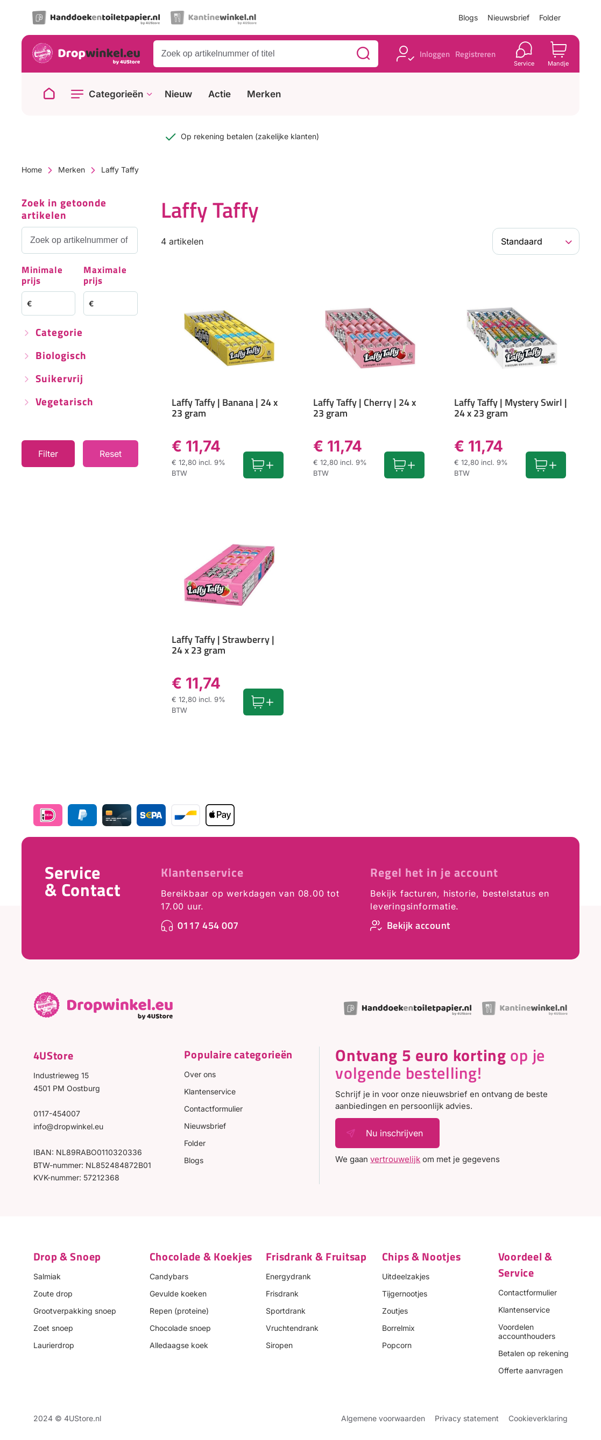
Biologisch (61, 356)
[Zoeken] (363, 53)
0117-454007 (56, 1113)
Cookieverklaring (538, 1418)
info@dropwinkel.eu (68, 1126)
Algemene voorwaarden (383, 1418)
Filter (48, 453)
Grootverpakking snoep (74, 1310)
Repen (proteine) (179, 1310)
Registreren (475, 54)
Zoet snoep (53, 1327)
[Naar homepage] (49, 94)
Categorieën (116, 94)
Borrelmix (398, 1327)
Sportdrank (286, 1310)
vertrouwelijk (395, 1159)
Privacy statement (467, 1418)
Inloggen (435, 54)
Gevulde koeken (178, 1293)
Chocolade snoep (180, 1327)
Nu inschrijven (394, 1133)
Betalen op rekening (533, 1353)
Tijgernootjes (404, 1293)
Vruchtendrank (292, 1327)
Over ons (200, 1074)
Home (32, 169)
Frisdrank (282, 1293)
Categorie (59, 333)
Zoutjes (395, 1310)
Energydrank (288, 1276)
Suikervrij (59, 379)
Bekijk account (418, 925)
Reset (111, 453)
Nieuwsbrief (508, 17)
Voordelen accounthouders (526, 1331)
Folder (550, 17)
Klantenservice (202, 872)
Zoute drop (53, 1293)
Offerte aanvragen (530, 1370)
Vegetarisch (65, 402)
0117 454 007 (208, 925)
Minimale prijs (42, 276)
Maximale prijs (105, 276)
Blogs (468, 17)
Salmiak (47, 1276)
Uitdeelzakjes (405, 1276)
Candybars (169, 1276)
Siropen (279, 1345)
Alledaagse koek (179, 1345)
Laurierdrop (53, 1345)
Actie (219, 94)
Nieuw (178, 94)
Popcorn (397, 1345)
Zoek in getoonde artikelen (64, 210)
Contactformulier (213, 1108)
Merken (264, 94)
